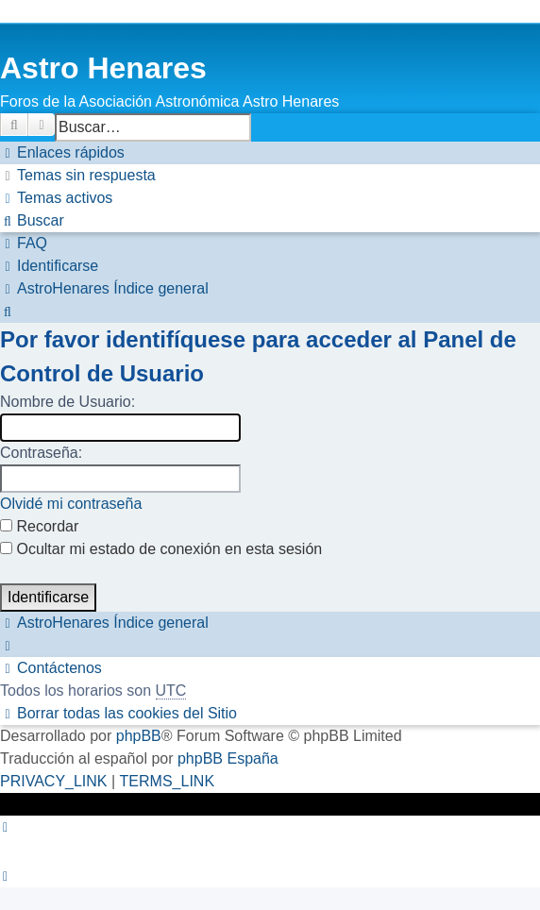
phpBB (138, 736)
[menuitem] (78, 175)
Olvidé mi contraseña (71, 504)
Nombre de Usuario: (67, 402)
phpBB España (227, 758)
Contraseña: (41, 453)
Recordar (39, 526)
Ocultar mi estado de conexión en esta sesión (161, 549)
